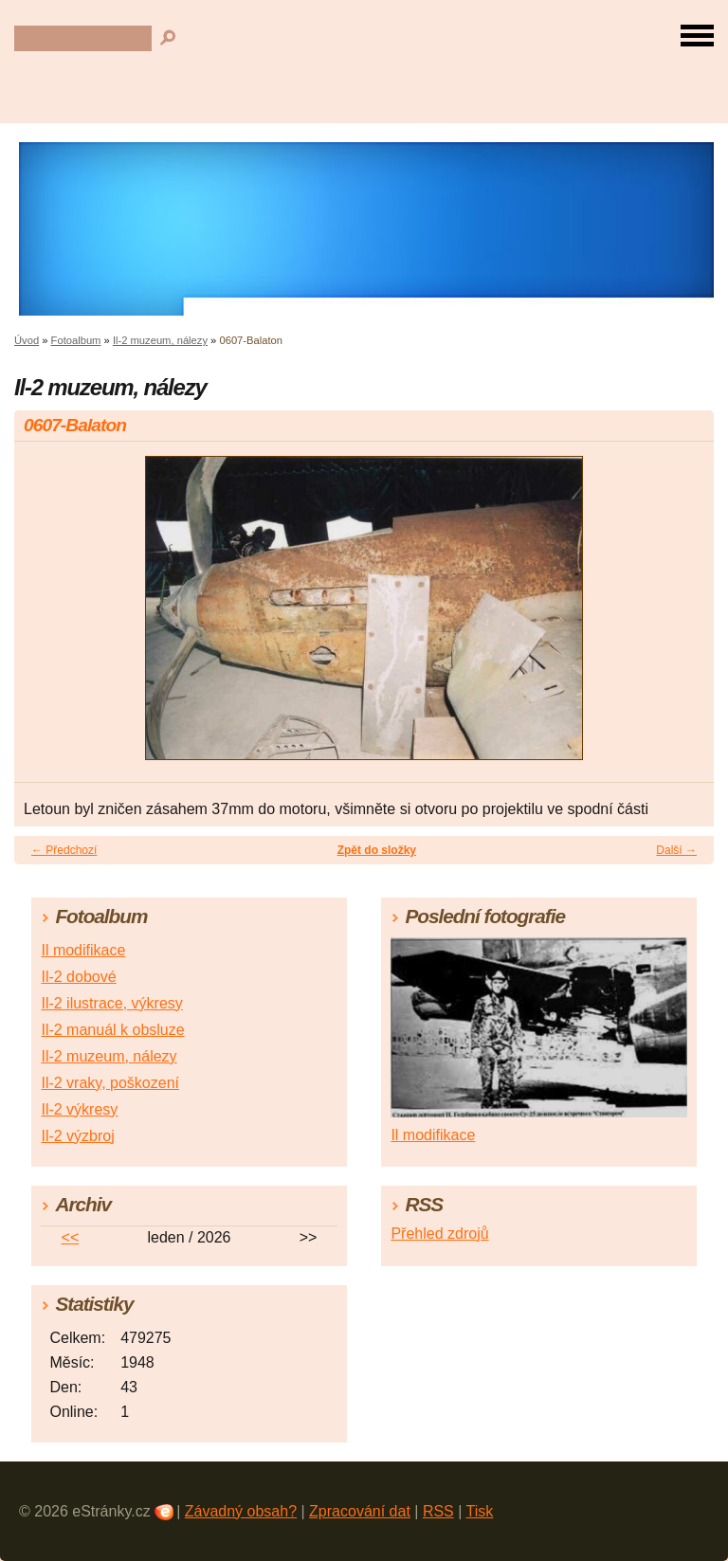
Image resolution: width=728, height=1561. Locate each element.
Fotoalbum (76, 340)
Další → (676, 850)
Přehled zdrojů (439, 1233)
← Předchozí (64, 850)
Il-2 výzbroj (77, 1136)
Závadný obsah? (241, 1511)
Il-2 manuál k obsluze (112, 1030)
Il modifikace (83, 950)
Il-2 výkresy (79, 1109)
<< (71, 1237)
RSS (438, 1511)
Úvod (26, 340)
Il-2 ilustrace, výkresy (111, 1003)
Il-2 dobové (78, 977)
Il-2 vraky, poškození (110, 1083)
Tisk (480, 1511)
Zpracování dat (359, 1511)
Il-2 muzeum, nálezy (160, 340)
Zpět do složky (376, 850)
